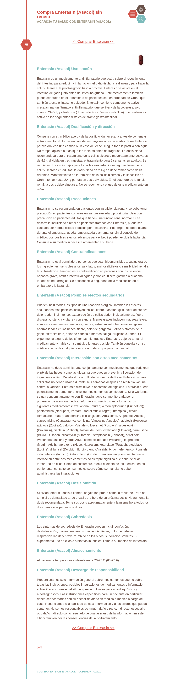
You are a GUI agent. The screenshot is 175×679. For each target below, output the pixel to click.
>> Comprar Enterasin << (93, 41)
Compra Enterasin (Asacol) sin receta (69, 14)
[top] (39, 647)
